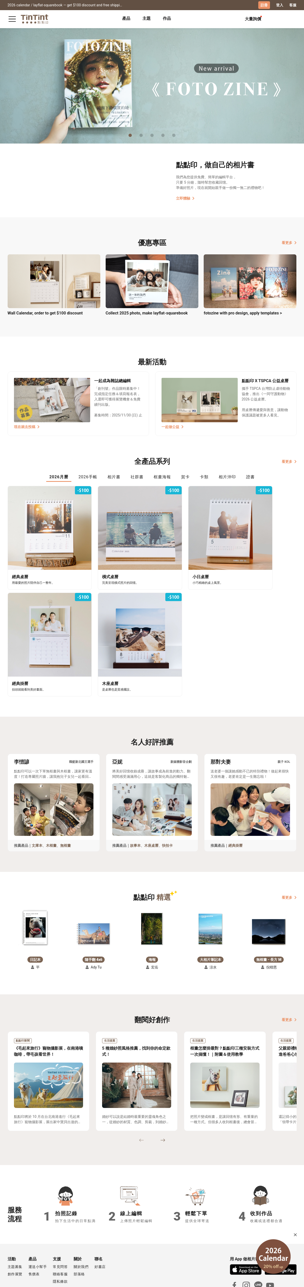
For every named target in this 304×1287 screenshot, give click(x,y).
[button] (35, 894)
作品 (167, 18)
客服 (292, 5)
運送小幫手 (37, 1233)
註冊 (264, 5)
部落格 (79, 1241)
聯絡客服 (60, 1241)
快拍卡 (167, 812)
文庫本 (37, 812)
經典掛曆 (235, 812)
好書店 (100, 1233)
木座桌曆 (151, 812)
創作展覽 (15, 1241)
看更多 (289, 242)
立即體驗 (185, 198)
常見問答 (60, 1233)
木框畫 (51, 812)
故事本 (135, 812)
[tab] (126, 19)
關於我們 (81, 1233)
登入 (279, 5)
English (287, 1279)
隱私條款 (60, 1248)
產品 (126, 18)
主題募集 (15, 1233)
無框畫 (65, 812)
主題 (146, 18)
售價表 (34, 1241)
